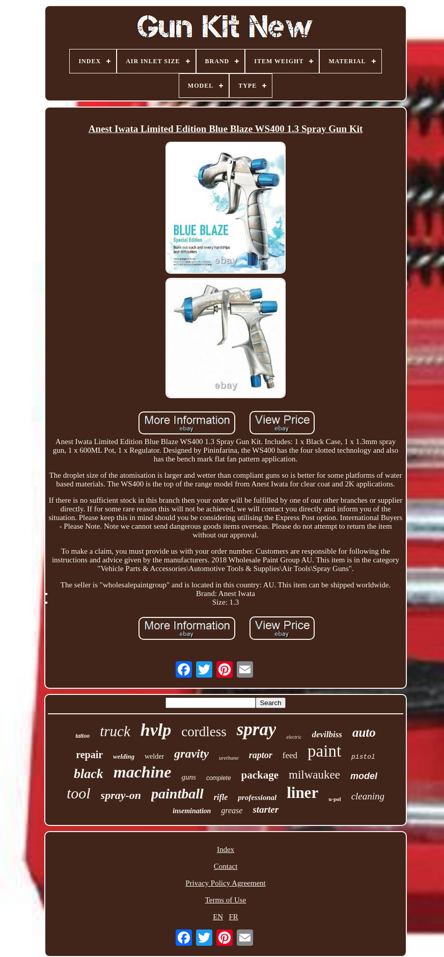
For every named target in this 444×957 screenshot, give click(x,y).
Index (225, 849)
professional (257, 797)
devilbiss (327, 734)
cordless (203, 731)
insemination (192, 811)
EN (218, 917)
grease (231, 810)
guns (189, 777)
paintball (177, 793)
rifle (221, 797)
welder (154, 756)
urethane (229, 758)
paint (324, 751)
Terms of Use (225, 900)
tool (79, 793)
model (363, 776)
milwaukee (314, 774)
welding (123, 756)
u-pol (334, 799)
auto (364, 732)
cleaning (367, 796)
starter (266, 809)
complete (218, 778)
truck (115, 731)
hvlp (156, 729)
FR (233, 917)
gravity (191, 753)
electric (293, 737)
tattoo (82, 735)
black (88, 773)
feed (290, 755)
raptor (260, 755)
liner (302, 792)
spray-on (121, 795)
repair (89, 754)
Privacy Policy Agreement (225, 883)
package (260, 775)
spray (256, 729)
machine (143, 772)
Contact (226, 866)
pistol (363, 757)
